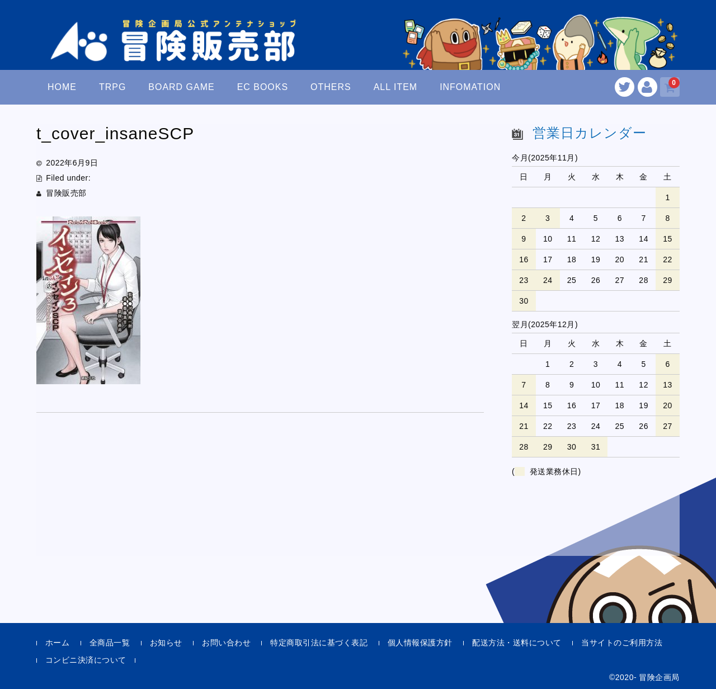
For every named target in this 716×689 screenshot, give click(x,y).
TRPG (112, 87)
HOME (62, 87)
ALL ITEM (395, 87)
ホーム (57, 642)
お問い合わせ (226, 642)
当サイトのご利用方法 (621, 642)
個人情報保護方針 (420, 642)
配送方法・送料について (517, 642)
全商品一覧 (110, 642)
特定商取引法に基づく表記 (319, 642)
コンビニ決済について (85, 659)
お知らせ (166, 642)
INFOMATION (470, 87)
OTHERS (330, 87)
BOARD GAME (181, 87)
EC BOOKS (263, 87)
